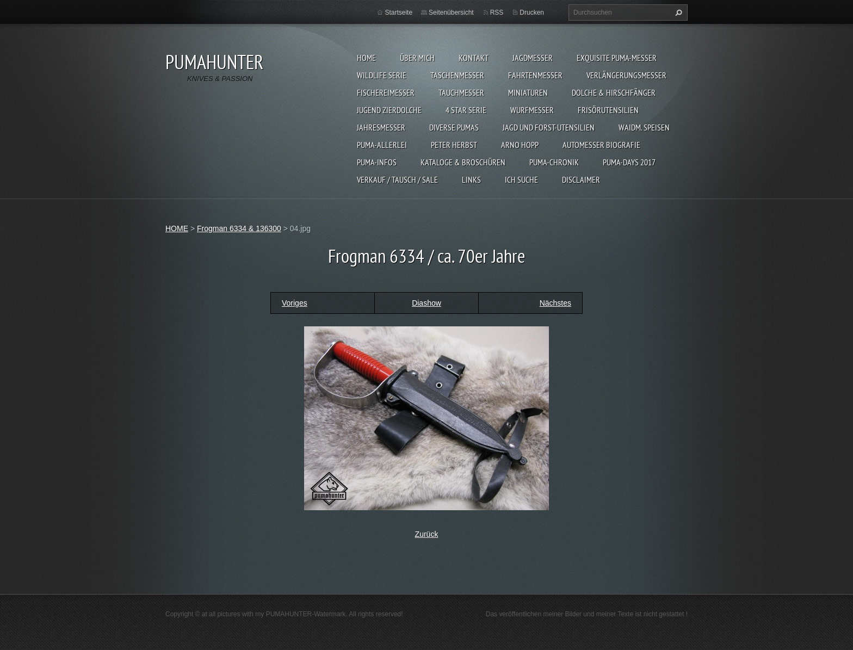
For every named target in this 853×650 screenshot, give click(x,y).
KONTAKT (474, 57)
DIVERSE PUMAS (454, 127)
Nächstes (555, 303)
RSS (497, 12)
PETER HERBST (454, 144)
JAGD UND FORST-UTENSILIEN (549, 127)
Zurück (426, 534)
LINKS (471, 179)
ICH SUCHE (521, 179)
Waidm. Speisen (644, 127)
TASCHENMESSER (457, 75)
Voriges (294, 303)
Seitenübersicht (451, 12)
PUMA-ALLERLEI (382, 144)
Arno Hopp (520, 144)
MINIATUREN (528, 92)
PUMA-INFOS (377, 162)
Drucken (532, 12)
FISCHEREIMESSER (386, 92)
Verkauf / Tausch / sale (397, 179)
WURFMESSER (532, 109)
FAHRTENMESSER (535, 75)
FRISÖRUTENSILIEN (608, 109)
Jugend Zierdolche (389, 109)
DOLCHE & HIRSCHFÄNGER (614, 92)
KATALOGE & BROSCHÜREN (463, 162)
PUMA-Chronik (554, 162)
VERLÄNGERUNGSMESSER (626, 75)
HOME (366, 57)
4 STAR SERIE (466, 109)
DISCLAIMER (581, 179)
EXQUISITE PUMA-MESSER (617, 57)
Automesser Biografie (601, 144)
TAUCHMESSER (461, 92)
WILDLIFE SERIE (381, 75)
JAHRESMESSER (381, 127)
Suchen (677, 12)
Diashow (426, 303)
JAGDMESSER (532, 57)
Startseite (398, 12)
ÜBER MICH (417, 57)
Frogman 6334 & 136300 (239, 228)
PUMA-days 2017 (629, 162)
